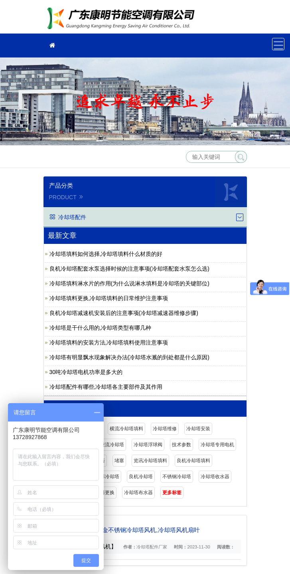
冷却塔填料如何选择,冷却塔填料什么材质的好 (106, 254)
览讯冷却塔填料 (150, 460)
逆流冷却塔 (112, 444)
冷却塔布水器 (138, 492)
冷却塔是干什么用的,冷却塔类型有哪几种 (100, 328)
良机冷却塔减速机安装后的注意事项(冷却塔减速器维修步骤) (123, 313)
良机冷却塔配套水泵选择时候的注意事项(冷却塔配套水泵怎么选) (129, 268)
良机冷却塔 (141, 476)
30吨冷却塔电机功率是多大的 (86, 372)
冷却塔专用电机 (217, 444)
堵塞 (119, 460)
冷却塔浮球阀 (148, 444)
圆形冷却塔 (107, 476)
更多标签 (171, 492)
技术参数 (181, 444)
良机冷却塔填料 (193, 460)
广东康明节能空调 (123, 19)
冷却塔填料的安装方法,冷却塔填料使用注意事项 (108, 342)
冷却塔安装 (198, 428)
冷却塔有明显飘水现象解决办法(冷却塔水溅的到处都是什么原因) (129, 357)
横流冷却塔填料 (126, 428)
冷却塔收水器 (215, 476)
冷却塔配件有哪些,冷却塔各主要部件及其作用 (106, 387)
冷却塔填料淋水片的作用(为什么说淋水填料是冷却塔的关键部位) (129, 283)
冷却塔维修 (165, 428)
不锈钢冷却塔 (176, 476)
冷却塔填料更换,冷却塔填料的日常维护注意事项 (108, 298)
